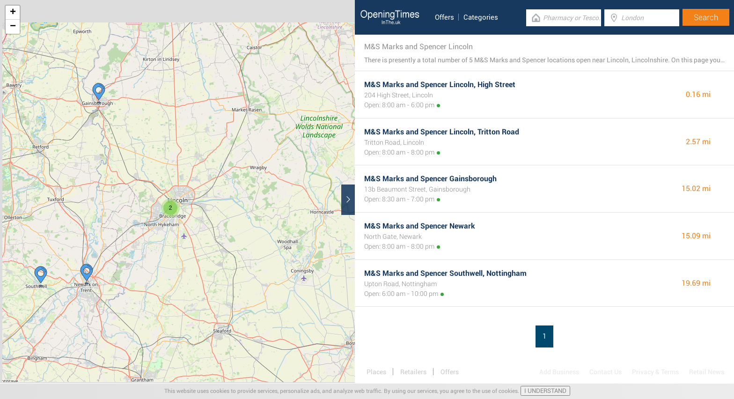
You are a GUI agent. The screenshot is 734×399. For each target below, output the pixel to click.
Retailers (413, 372)
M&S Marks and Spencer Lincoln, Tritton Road (441, 131)
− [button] (13, 27)
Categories (480, 17)
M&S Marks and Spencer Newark (419, 226)
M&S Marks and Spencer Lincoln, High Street (439, 84)
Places (376, 372)
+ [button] (13, 13)
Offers (444, 17)
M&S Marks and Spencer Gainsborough (430, 178)
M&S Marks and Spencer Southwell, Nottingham (445, 273)
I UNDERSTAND (545, 390)
